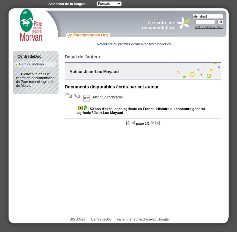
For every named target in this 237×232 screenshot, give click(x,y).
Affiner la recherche (108, 97)
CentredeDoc (101, 219)
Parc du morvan (31, 64)
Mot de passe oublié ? (209, 27)
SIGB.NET (77, 219)
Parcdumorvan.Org (90, 35)
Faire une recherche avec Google (143, 219)
